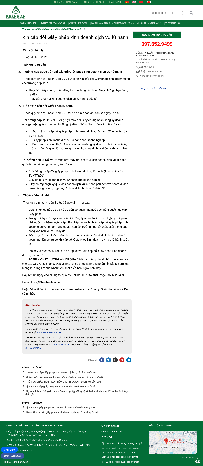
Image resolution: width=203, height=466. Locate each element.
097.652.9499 (115, 2)
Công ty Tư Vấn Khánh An (153, 88)
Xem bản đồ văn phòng (150, 75)
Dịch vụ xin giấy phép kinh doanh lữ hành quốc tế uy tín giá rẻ (60, 407)
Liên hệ (177, 13)
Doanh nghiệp (29, 23)
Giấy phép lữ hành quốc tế (70, 29)
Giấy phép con (79, 23)
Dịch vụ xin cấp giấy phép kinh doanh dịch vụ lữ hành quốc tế (60, 386)
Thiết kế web (185, 457)
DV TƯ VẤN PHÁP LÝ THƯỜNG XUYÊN (113, 23)
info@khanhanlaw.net (66, 2)
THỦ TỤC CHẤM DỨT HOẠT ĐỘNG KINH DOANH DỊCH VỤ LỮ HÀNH (63, 381)
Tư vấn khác (174, 23)
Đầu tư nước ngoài (54, 23)
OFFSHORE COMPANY (150, 23)
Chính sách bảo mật (112, 431)
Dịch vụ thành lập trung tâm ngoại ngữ (122, 443)
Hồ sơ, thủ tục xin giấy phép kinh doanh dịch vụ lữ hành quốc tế (61, 412)
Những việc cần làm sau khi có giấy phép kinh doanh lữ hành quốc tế (64, 377)
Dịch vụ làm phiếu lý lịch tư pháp (119, 452)
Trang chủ (28, 29)
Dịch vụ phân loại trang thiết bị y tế (120, 456)
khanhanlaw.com (60, 344)
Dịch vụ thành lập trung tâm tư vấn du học (120, 448)
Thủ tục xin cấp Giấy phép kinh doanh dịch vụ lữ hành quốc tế (60, 372)
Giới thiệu (158, 13)
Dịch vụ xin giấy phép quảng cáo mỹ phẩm (120, 462)
